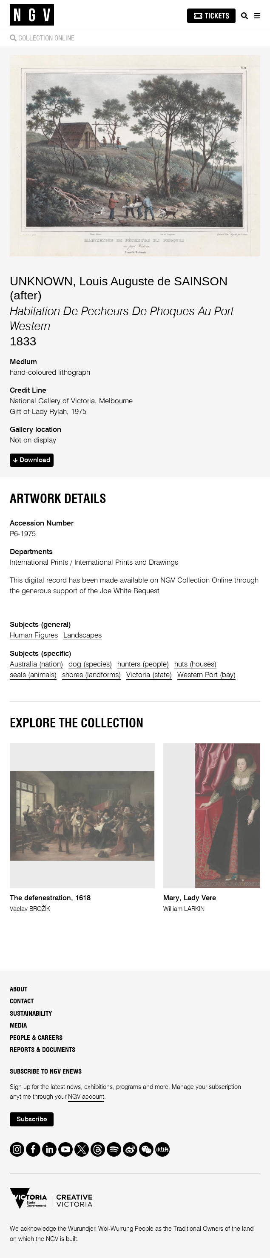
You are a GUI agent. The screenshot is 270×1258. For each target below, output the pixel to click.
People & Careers (36, 1038)
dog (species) (90, 664)
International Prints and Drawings (126, 562)
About (18, 989)
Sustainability (31, 1014)
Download (31, 460)
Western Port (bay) (206, 675)
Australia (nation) (36, 664)
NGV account (86, 1097)
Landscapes (82, 635)
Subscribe (32, 1119)
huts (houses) (195, 664)
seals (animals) (33, 675)
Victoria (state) (149, 675)
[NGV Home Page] (32, 15)
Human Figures (34, 635)
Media (18, 1025)
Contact (22, 1001)
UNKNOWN (41, 281)
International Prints (39, 562)
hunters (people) (143, 664)
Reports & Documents (42, 1050)
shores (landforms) (91, 675)
